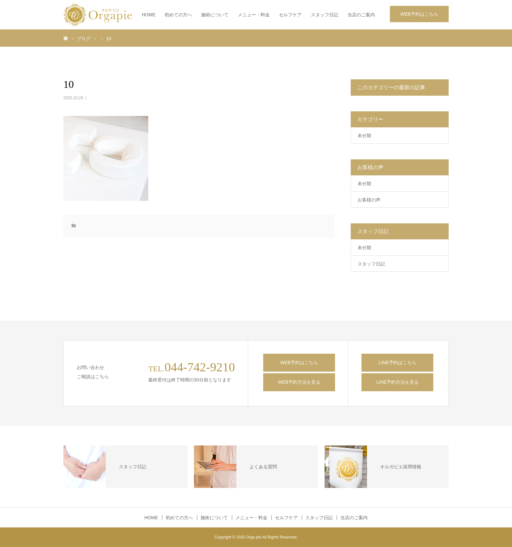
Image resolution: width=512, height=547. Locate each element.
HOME (148, 14)
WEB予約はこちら (419, 14)
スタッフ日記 (324, 14)
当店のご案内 (361, 14)
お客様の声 (369, 199)
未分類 (364, 135)
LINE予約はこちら (397, 362)
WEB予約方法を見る (299, 382)
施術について (215, 14)
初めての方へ (178, 14)
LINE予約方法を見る (397, 382)
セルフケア (290, 14)
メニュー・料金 (254, 14)
